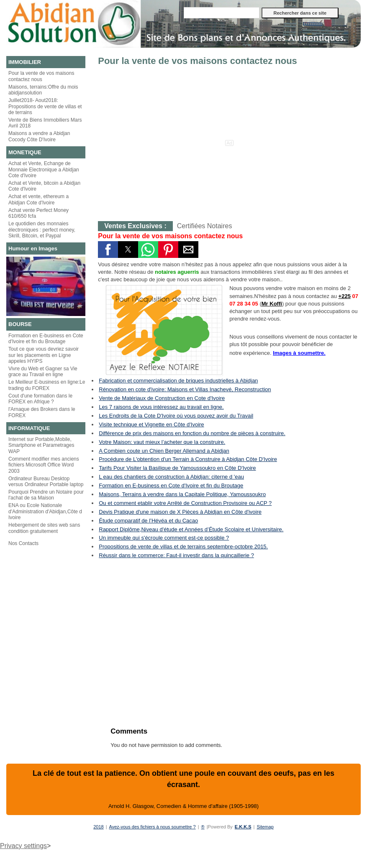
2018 (98, 826)
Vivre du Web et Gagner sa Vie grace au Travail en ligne (42, 371)
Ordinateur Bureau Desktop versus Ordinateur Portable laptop (45, 481)
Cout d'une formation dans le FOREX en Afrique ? (40, 399)
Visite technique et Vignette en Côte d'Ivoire (151, 424)
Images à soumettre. (299, 353)
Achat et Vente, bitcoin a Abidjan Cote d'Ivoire (44, 186)
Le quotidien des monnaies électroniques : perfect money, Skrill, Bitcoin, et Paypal (41, 230)
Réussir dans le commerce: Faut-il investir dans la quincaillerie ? (176, 555)
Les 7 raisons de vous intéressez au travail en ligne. (161, 407)
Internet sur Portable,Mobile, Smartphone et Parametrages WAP (41, 445)
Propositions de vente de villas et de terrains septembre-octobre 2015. (183, 546)
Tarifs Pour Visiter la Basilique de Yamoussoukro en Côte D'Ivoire (177, 468)
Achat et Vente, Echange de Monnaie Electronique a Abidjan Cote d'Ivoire (43, 169)
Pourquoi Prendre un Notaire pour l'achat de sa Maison (46, 495)
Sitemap (265, 826)
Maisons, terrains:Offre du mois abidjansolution (43, 90)
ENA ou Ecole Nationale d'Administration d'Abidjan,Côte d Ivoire (45, 511)
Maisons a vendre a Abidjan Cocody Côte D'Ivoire (39, 136)
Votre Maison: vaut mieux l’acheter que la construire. (162, 442)
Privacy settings (23, 845)
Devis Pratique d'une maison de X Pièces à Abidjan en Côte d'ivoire (180, 512)
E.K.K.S (243, 826)
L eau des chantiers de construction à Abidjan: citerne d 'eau (171, 477)
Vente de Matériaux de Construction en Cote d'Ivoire (162, 398)
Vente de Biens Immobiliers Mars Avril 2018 (45, 123)
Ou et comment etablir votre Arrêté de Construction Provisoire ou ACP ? (185, 503)
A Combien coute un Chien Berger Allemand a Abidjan (164, 451)
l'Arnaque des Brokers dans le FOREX (41, 412)
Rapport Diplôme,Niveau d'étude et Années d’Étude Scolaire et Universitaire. (191, 529)
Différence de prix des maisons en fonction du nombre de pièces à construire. (192, 433)
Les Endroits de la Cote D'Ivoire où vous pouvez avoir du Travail (176, 416)
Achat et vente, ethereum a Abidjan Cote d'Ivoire (38, 199)
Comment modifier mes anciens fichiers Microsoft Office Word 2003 (43, 465)
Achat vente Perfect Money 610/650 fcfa (38, 213)
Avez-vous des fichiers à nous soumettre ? (152, 826)
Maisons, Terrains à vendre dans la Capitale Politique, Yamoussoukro (182, 494)
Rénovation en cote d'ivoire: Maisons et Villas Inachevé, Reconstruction (185, 389)
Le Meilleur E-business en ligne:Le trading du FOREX (46, 385)
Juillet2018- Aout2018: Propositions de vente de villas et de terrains (45, 106)
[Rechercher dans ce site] (221, 12)
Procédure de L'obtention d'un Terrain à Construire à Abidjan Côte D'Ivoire (188, 459)
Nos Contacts (23, 543)
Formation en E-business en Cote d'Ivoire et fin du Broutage (45, 338)
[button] (108, 249)
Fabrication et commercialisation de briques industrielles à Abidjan (178, 380)
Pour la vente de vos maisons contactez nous (41, 76)
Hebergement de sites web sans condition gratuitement (44, 528)
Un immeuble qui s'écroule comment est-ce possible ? (164, 538)
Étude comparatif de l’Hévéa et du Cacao (148, 520)
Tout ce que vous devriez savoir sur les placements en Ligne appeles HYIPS (43, 355)
